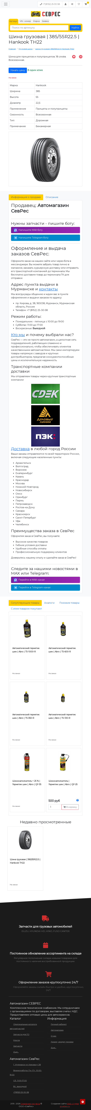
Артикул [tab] (13, 21)
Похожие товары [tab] (69, 603)
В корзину (70, 807)
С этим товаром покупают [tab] (26, 608)
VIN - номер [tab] (25, 21)
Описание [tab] (52, 197)
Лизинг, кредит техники (62, 1042)
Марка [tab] (36, 21)
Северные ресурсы (30, 1103)
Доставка (20, 448)
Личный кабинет (59, 1024)
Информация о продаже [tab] (26, 197)
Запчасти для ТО (21, 1034)
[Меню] (6, 4)
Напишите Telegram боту (31, 237)
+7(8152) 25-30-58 (50, 4)
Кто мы (18, 334)
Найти (75, 27)
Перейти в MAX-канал (29, 580)
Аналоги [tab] (49, 603)
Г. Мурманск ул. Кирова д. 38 (27, 1064)
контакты (48, 289)
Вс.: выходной (20, 1086)
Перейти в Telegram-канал (32, 587)
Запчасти (17, 1046)
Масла (16, 1040)
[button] (86, 4)
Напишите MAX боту (28, 230)
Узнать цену (17, 70)
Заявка (45, 21)
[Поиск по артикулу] (39, 27)
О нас (53, 1036)
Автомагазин (57, 1030)
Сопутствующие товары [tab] (25, 603)
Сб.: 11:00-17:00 (20, 1080)
